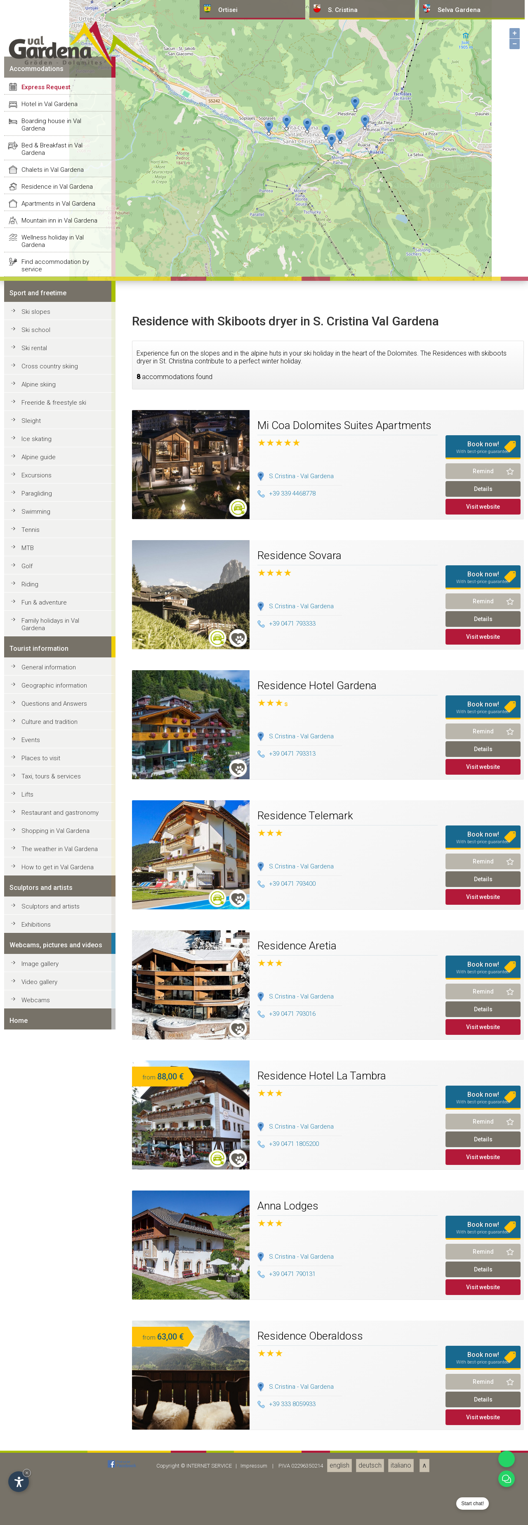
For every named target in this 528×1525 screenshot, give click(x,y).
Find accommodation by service (55, 1204)
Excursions (36, 1414)
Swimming (35, 1450)
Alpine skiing (38, 1323)
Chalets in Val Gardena (52, 1108)
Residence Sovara (299, 1494)
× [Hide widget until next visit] (26, 1473)
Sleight (31, 1360)
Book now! (483, 1386)
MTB (27, 1487)
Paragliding (36, 1432)
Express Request (46, 1026)
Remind (483, 1410)
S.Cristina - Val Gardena (301, 1415)
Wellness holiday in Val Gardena (52, 1180)
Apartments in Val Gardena (58, 1142)
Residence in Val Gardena (57, 1125)
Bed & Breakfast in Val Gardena (51, 1088)
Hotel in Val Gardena (49, 1043)
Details (483, 1428)
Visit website (483, 1445)
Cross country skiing (49, 1305)
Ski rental (34, 1287)
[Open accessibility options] (18, 1481)
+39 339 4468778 (286, 1433)
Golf (27, 1505)
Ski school (35, 1269)
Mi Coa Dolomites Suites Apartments (344, 1364)
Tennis (30, 1469)
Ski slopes (35, 1251)
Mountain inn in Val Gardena (59, 1159)
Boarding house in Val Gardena (51, 1063)
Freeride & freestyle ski (53, 1341)
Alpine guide (38, 1396)
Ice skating (36, 1378)
